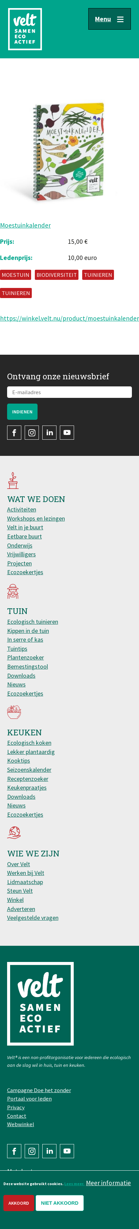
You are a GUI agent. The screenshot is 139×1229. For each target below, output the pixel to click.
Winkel (15, 900)
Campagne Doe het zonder (39, 1090)
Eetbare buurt (24, 536)
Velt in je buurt (25, 527)
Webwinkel (20, 1124)
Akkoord (18, 1203)
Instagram (32, 433)
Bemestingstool (27, 666)
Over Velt (18, 864)
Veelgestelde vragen (33, 917)
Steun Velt (20, 891)
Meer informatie (108, 1183)
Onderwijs (19, 545)
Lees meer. (74, 1183)
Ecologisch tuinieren (32, 621)
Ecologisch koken (29, 743)
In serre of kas (25, 639)
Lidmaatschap (25, 882)
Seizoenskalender (29, 769)
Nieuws (16, 684)
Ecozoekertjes (25, 572)
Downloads (21, 675)
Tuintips (17, 648)
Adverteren (21, 909)
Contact (16, 1115)
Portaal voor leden (29, 1098)
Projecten (19, 563)
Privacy (16, 1107)
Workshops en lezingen (36, 518)
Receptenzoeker (27, 779)
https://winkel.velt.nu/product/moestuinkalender (69, 318)
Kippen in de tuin (28, 631)
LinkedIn (49, 433)
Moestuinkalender (25, 225)
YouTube (67, 433)
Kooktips (18, 760)
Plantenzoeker (25, 657)
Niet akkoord (59, 1203)
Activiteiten (21, 509)
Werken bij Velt (25, 873)
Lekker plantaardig (31, 752)
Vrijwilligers (21, 554)
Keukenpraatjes (27, 787)
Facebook (14, 433)
